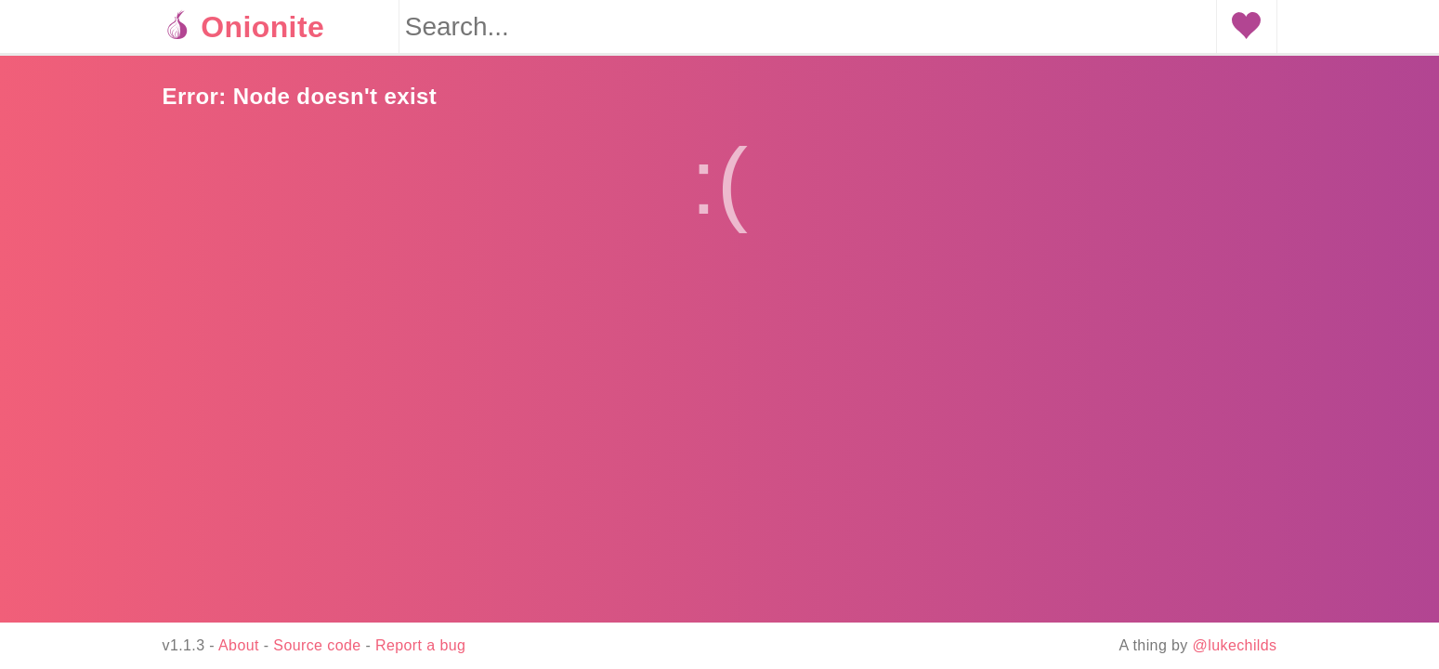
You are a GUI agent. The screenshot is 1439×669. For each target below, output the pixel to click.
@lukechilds (1235, 645)
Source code (316, 645)
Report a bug (420, 645)
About (238, 645)
